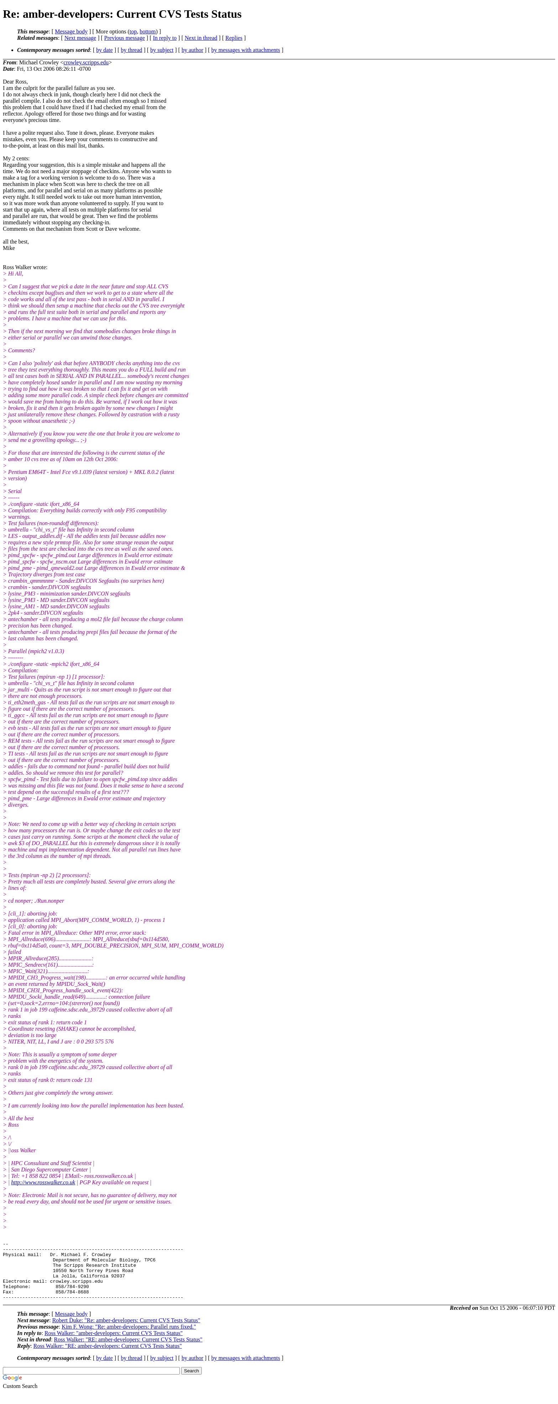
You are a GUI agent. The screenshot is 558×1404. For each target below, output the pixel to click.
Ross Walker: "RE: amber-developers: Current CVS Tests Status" (128, 1351)
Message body (71, 31)
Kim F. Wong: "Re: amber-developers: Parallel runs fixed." (129, 1338)
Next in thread (201, 38)
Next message (80, 38)
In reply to (165, 38)
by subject (161, 50)
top (133, 31)
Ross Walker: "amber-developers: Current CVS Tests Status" (113, 1345)
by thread (131, 50)
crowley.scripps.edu (86, 62)
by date (104, 50)
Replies (233, 38)
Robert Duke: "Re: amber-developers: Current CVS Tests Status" (126, 1332)
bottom (148, 31)
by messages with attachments (245, 50)
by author (192, 50)
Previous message (124, 38)
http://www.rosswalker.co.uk (43, 1182)
